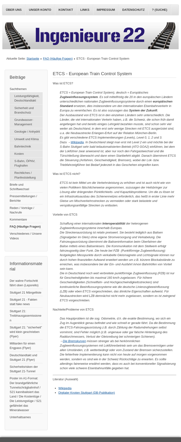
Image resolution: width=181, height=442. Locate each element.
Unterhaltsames (20, 417)
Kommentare (18, 219)
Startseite (32, 58)
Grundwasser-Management (23, 122)
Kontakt (65, 10)
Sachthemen (18, 89)
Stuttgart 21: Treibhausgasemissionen (25, 315)
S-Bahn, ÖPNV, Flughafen (24, 163)
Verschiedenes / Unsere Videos (26, 236)
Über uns (14, 10)
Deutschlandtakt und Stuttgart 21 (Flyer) (23, 357)
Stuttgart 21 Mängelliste (25, 292)
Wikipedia (77, 142)
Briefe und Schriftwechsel (19, 187)
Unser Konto (40, 10)
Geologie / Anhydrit (27, 131)
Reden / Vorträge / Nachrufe (22, 210)
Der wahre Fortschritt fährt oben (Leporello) (24, 283)
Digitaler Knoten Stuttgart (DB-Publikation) (86, 392)
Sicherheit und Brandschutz (24, 110)
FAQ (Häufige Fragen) (58, 58)
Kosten (19, 154)
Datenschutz (133, 10)
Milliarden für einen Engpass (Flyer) (22, 346)
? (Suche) (159, 10)
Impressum (106, 10)
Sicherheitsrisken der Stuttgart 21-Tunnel (24, 369)
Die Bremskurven (74, 341)
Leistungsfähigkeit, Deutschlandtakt (26, 98)
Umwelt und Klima (26, 139)
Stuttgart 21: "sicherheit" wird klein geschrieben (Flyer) (26, 332)
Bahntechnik (22, 146)
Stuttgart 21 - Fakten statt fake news (23, 302)
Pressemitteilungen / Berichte (23, 198)
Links (84, 10)
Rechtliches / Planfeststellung (25, 175)
